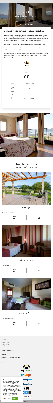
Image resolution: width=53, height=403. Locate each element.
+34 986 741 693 (5, 342)
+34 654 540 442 (5, 344)
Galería (30, 24)
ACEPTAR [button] (15, 398)
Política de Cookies (23, 401)
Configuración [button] (7, 398)
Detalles (23, 24)
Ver (39, 217)
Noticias (3, 362)
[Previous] (4, 134)
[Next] (48, 134)
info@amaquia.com (10, 350)
